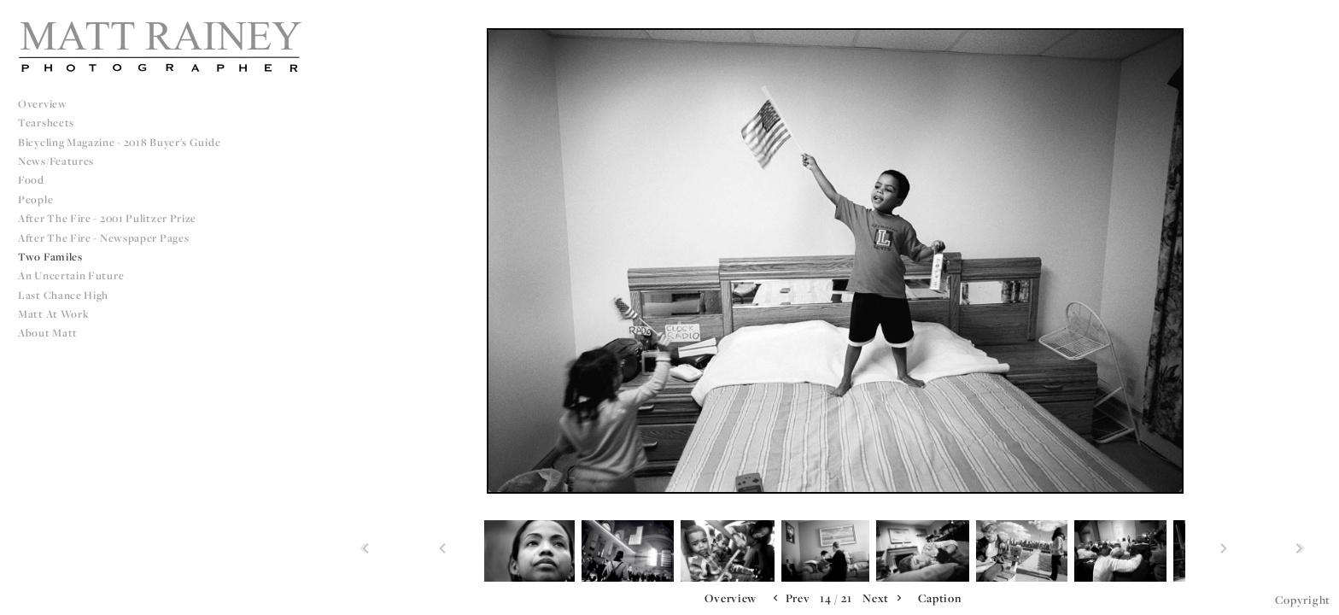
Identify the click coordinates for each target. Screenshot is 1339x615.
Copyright (1302, 599)
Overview (42, 104)
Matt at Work (53, 314)
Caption (940, 598)
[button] (731, 598)
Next (883, 599)
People (35, 199)
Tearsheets (46, 122)
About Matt (48, 332)
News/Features (56, 161)
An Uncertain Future (71, 275)
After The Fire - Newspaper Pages (103, 238)
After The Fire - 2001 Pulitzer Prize (107, 218)
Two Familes (50, 256)
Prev (789, 599)
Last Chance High (63, 295)
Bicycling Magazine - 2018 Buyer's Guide (119, 142)
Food (31, 180)
